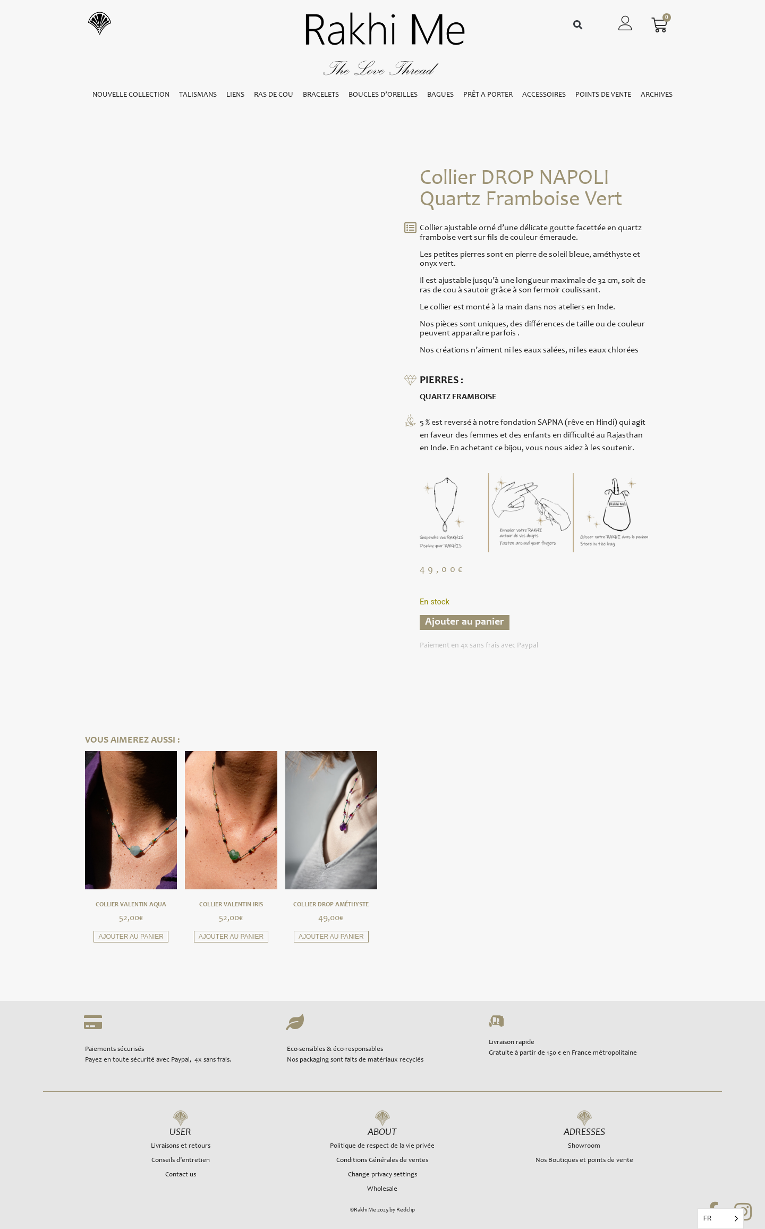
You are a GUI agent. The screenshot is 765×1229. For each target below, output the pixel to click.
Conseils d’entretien (180, 1160)
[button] (578, 25)
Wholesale (382, 1189)
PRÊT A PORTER (488, 95)
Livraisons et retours (180, 1146)
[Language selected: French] (721, 1218)
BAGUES (440, 95)
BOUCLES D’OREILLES (383, 95)
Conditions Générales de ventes (382, 1160)
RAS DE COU (273, 95)
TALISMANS (198, 95)
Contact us (180, 1175)
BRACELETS (321, 95)
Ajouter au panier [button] (130, 936)
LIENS (235, 95)
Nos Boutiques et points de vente (584, 1160)
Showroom (584, 1146)
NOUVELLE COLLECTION (130, 95)
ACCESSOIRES (544, 95)
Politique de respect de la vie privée (382, 1146)
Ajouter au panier (464, 622)
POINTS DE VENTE (603, 95)
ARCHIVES (657, 95)
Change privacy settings (382, 1175)
